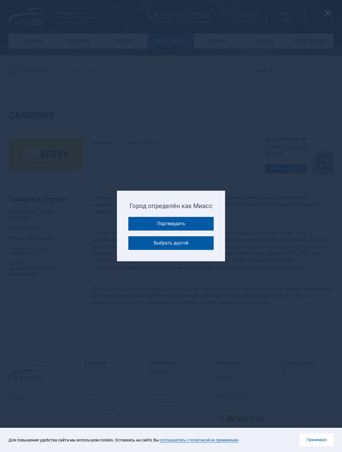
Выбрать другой (171, 243)
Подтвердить (171, 223)
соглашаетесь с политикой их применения (199, 440)
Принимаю (316, 439)
